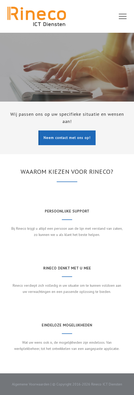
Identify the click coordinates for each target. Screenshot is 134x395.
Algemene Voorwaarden (30, 384)
